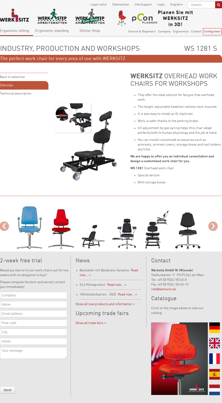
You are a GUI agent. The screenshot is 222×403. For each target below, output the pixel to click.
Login (161, 4)
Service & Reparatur (142, 31)
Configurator (212, 31)
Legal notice (98, 4)
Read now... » (116, 284)
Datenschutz (120, 4)
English (176, 4)
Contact (196, 31)
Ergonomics (181, 31)
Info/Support (143, 4)
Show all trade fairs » (91, 323)
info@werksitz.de (163, 289)
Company (164, 31)
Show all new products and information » (105, 304)
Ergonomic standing (52, 31)
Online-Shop (90, 31)
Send (7, 390)
